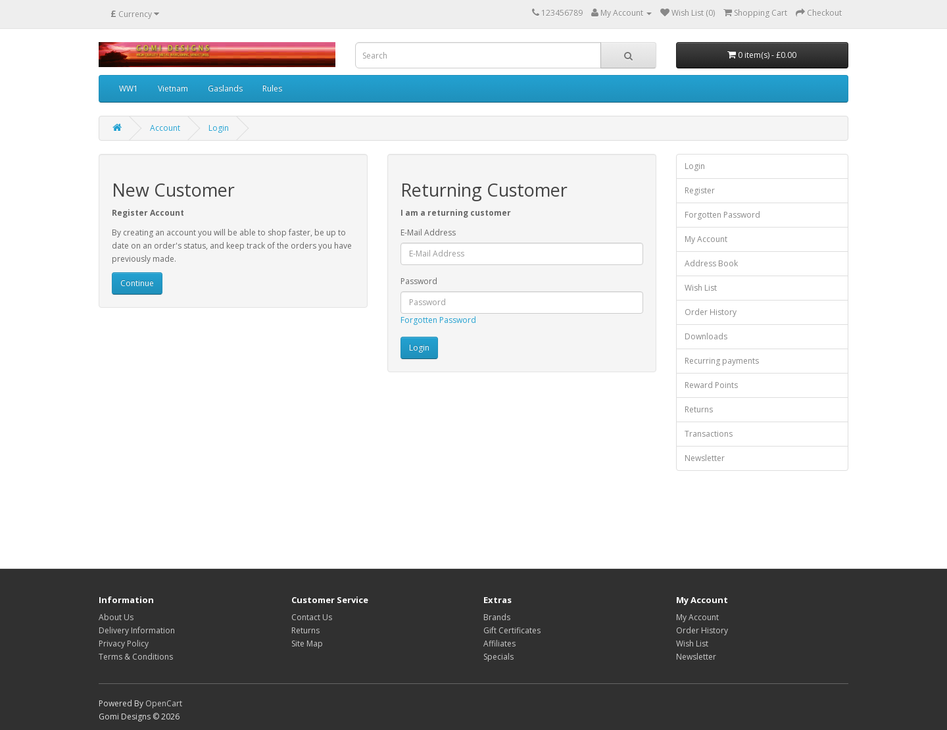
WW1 (128, 88)
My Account (706, 239)
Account (165, 128)
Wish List (701, 287)
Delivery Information (137, 630)
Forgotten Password (438, 320)
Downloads (706, 336)
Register (700, 190)
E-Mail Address (428, 232)
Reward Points (711, 385)
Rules (272, 88)
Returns (699, 409)
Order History (711, 312)
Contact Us (311, 617)
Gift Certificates (512, 630)
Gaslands (225, 88)
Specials (498, 656)
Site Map (307, 643)
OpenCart (163, 703)
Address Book (711, 263)
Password (419, 281)
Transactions (709, 433)
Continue (137, 283)
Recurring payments (722, 360)
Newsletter (705, 458)
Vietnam (173, 88)
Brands (496, 617)
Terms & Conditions (136, 656)
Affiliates (499, 643)
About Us (116, 617)
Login (218, 128)
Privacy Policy (124, 643)
